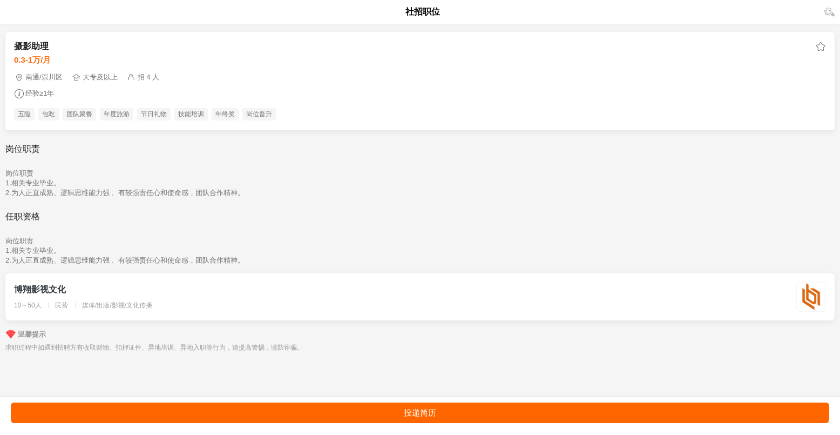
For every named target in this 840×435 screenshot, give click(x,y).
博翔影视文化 (40, 289)
